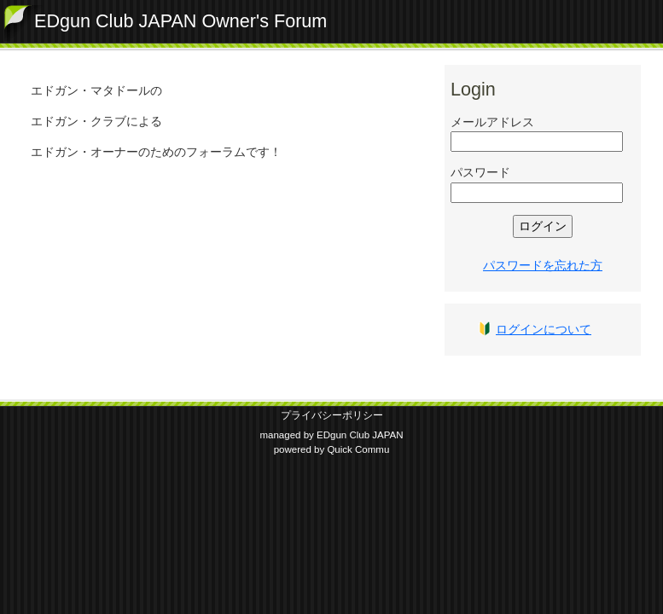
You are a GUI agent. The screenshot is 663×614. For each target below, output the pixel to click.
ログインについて (543, 329)
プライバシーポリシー (332, 415)
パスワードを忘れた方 (542, 265)
